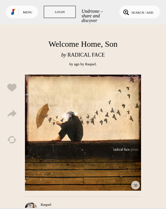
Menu (27, 12)
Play (83, 132)
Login (60, 12)
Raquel (90, 64)
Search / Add (137, 11)
